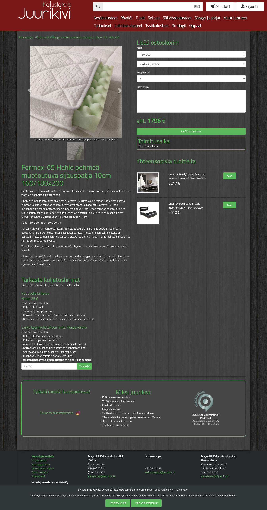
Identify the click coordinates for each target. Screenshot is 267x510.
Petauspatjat (25, 37)
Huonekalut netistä (42, 456)
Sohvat (154, 18)
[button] (29, 90)
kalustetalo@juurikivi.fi (101, 476)
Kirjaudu (249, 6)
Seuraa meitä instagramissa (60, 413)
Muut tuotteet (235, 18)
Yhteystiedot (38, 460)
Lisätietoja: (143, 87)
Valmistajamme (40, 464)
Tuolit (140, 18)
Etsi (197, 6)
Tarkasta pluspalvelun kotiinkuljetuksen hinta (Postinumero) (56, 360)
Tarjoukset (102, 25)
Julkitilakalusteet (128, 25)
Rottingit (179, 25)
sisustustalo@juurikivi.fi (215, 476)
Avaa (229, 176)
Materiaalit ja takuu (42, 468)
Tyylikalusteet (157, 25)
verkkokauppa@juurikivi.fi (160, 472)
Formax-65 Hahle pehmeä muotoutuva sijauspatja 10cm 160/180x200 (77, 37)
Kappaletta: (143, 72)
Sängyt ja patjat (207, 18)
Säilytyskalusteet (177, 18)
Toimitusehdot (39, 472)
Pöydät (126, 18)
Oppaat (195, 25)
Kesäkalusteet (106, 18)
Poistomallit (38, 476)
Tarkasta (84, 366)
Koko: (140, 48)
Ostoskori (220, 6)
